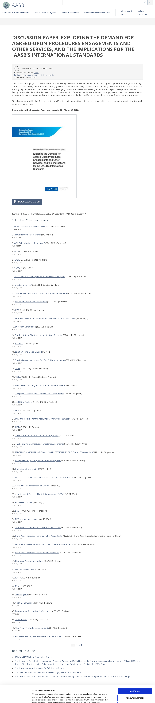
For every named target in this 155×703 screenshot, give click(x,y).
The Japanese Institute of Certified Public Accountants (39, 393)
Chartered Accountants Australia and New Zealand (38, 527)
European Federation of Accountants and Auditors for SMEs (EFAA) (45, 318)
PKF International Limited (26, 519)
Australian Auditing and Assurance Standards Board (38, 636)
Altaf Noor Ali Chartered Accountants (32, 628)
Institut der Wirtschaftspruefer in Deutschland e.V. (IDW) (39, 276)
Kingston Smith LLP (23, 285)
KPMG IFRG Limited (23, 502)
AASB (16, 251)
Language (112, 2)
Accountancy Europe (24, 603)
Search (146, 2)
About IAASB (126, 11)
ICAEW (17, 260)
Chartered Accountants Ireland (29, 561)
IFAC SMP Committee (24, 569)
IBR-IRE (18, 577)
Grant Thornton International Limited (32, 485)
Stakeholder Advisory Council (97, 12)
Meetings (140, 11)
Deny (134, 688)
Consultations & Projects (45, 12)
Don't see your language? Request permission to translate (34, 75)
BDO (17, 510)
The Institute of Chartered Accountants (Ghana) (36, 435)
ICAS (17, 310)
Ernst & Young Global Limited (28, 352)
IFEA (91, 2)
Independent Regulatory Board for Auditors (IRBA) (38, 460)
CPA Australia (21, 619)
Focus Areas (141, 14)
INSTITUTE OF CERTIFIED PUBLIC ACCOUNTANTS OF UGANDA (44, 477)
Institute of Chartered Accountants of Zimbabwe (37, 552)
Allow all (134, 674)
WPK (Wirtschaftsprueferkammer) (29, 243)
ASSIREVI (19, 343)
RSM (17, 586)
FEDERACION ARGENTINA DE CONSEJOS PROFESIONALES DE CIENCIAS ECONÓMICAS (54, 452)
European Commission (25, 326)
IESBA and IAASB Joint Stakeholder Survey (34, 657)
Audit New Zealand (23, 402)
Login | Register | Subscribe (130, 2)
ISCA (17, 410)
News (123, 14)
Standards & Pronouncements (15, 12)
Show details (127, 698)
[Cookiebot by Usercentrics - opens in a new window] (15, 698)
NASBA (17, 268)
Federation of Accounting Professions (32, 611)
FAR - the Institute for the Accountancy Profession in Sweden (42, 418)
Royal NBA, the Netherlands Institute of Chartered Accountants (44, 544)
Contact (100, 2)
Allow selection (135, 681)
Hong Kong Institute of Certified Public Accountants (38, 536)
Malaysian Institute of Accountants (31, 301)
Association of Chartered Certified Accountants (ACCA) (39, 494)
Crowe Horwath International (27, 234)
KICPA (18, 427)
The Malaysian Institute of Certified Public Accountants (40, 360)
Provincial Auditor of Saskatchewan (30, 226)
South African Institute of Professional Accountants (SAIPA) (41, 293)
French (36, 73)
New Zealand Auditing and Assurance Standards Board (40, 385)
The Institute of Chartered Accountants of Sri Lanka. (39, 335)
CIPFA (17, 368)
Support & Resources (70, 12)
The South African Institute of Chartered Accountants (39, 444)
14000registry (21, 594)
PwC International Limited (27, 469)
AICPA (18, 377)
